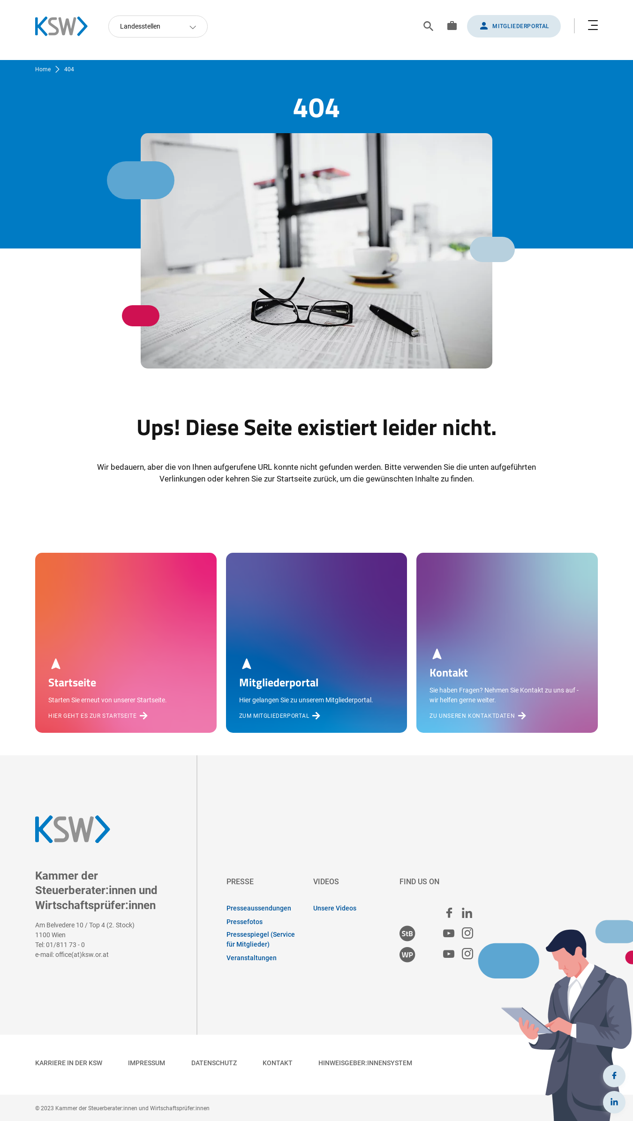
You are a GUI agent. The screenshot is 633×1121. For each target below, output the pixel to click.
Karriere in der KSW (68, 1063)
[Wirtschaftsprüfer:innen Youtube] (448, 954)
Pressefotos (244, 921)
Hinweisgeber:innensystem (365, 1063)
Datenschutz (214, 1063)
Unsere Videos (334, 908)
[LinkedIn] (614, 1102)
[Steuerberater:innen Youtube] (448, 933)
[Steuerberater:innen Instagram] (467, 933)
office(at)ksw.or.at (82, 954)
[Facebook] (614, 1076)
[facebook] (449, 912)
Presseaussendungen (258, 908)
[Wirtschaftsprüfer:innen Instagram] (467, 954)
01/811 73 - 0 (65, 944)
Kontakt (278, 1063)
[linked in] (467, 912)
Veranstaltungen (251, 958)
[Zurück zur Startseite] (66, 26)
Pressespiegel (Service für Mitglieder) (260, 939)
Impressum (146, 1063)
